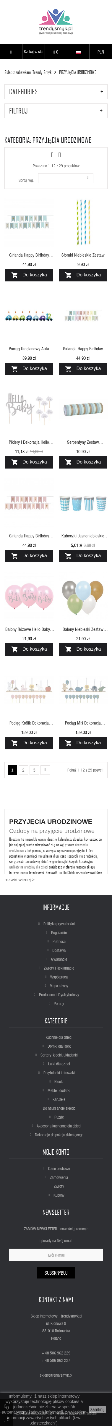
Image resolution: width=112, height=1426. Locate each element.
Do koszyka (29, 275)
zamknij (97, 1409)
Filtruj (18, 110)
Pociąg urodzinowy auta (29, 348)
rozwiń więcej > (19, 879)
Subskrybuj (56, 1273)
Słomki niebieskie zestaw (83, 254)
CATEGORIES (23, 91)
